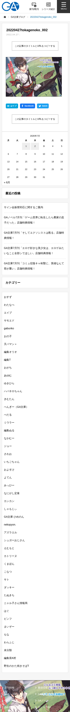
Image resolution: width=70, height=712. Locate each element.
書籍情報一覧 (45, 651)
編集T (7, 323)
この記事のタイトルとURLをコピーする (35, 46)
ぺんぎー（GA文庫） (16, 370)
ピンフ (8, 582)
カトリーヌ (10, 519)
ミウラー (9, 386)
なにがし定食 (12, 457)
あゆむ (8, 339)
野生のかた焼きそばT (16, 629)
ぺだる (8, 378)
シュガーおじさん (14, 504)
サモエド (9, 284)
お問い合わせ (11, 698)
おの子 (8, 300)
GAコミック (11, 671)
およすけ (9, 433)
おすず (8, 260)
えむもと (9, 512)
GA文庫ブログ (46, 658)
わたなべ (9, 268)
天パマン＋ (10, 307)
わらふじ (9, 606)
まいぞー (9, 590)
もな (6, 598)
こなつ (8, 535)
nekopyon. (10, 488)
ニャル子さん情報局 (15, 566)
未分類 (8, 614)
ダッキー (9, 551)
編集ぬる (9, 394)
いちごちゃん (12, 425)
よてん (8, 441)
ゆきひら (9, 347)
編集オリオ (10, 315)
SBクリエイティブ (13, 678)
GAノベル (43, 664)
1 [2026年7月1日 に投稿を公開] (26, 110)
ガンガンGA (44, 671)
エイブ (8, 276)
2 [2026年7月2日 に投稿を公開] (34, 110)
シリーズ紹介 (12, 658)
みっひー (9, 449)
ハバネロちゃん (13, 355)
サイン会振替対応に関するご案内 (23, 171)
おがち (8, 331)
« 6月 (7, 146)
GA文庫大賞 (11, 664)
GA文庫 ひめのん (14, 480)
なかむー (9, 402)
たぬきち (9, 559)
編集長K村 (10, 621)
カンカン (9, 464)
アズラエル (10, 496)
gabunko (9, 292)
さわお (8, 417)
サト (6, 543)
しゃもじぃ (10, 472)
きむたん (9, 362)
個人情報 (42, 688)
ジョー (8, 410)
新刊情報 (9, 651)
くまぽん (9, 527)
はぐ (6, 574)
